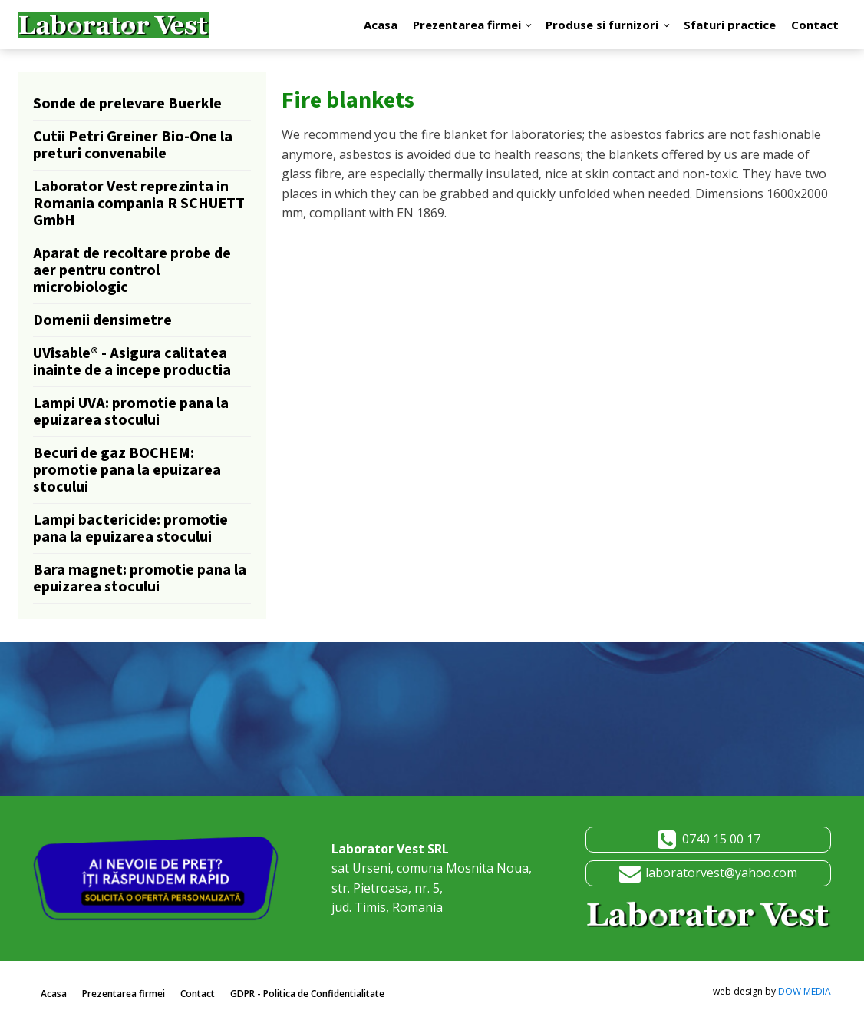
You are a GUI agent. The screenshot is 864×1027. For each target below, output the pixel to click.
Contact (815, 24)
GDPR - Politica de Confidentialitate (307, 993)
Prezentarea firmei (467, 24)
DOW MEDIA (804, 991)
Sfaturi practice (730, 24)
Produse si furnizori (602, 24)
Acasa (380, 24)
